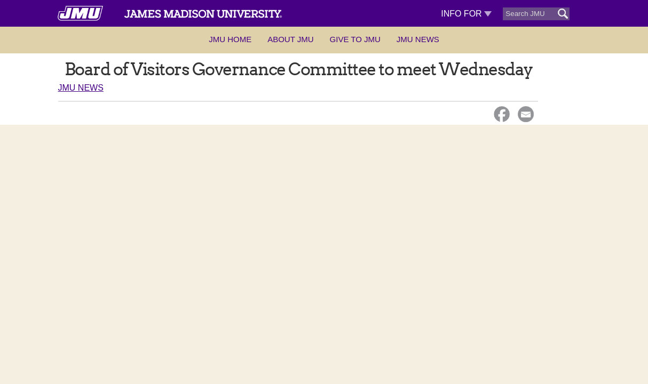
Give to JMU (355, 39)
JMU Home (230, 39)
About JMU (290, 39)
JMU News (418, 39)
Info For (466, 13)
